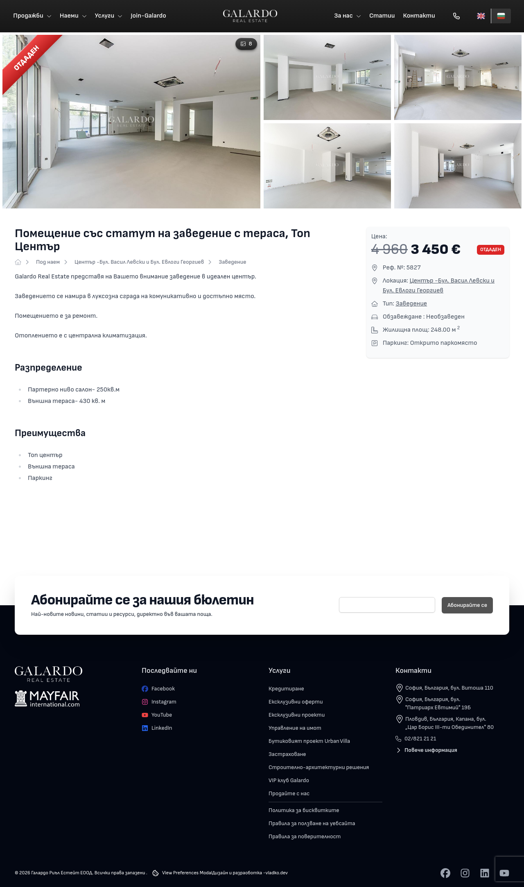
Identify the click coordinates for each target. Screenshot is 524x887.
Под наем (48, 262)
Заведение (232, 262)
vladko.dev (277, 874)
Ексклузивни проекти (297, 715)
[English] (481, 16)
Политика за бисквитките (304, 811)
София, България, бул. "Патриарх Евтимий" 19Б (438, 704)
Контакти (419, 16)
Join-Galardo (148, 16)
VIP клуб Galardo (289, 781)
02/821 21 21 (415, 739)
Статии (382, 16)
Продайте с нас (289, 794)
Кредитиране (286, 689)
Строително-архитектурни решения (319, 768)
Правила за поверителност (305, 837)
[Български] (501, 16)
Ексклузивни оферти (296, 702)
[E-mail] (387, 605)
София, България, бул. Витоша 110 (449, 688)
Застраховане (287, 754)
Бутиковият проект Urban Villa (309, 741)
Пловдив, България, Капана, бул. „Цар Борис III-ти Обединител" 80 (449, 723)
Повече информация (426, 750)
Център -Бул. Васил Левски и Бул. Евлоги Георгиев (139, 262)
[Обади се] (456, 16)
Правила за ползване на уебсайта (312, 824)
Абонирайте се (467, 605)
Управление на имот (295, 728)
